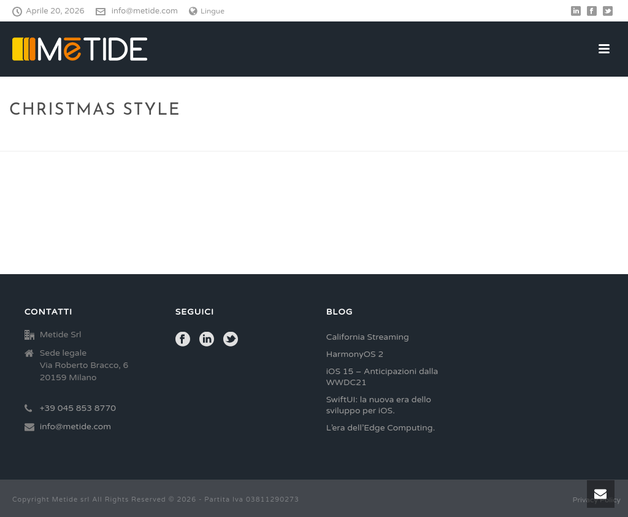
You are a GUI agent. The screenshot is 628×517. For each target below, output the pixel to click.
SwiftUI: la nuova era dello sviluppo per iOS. (378, 405)
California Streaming (367, 337)
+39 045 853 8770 (78, 408)
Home (520, 139)
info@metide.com (145, 11)
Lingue (206, 11)
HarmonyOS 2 (355, 354)
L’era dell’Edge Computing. (380, 428)
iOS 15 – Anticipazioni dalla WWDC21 (382, 377)
